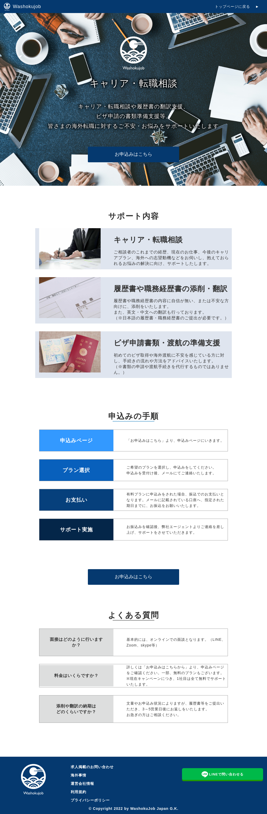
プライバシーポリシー (90, 800)
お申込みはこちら (133, 154)
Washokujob (22, 7)
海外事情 (78, 775)
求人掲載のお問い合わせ (92, 767)
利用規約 (78, 792)
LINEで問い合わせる (223, 773)
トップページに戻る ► (237, 6)
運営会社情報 (82, 783)
